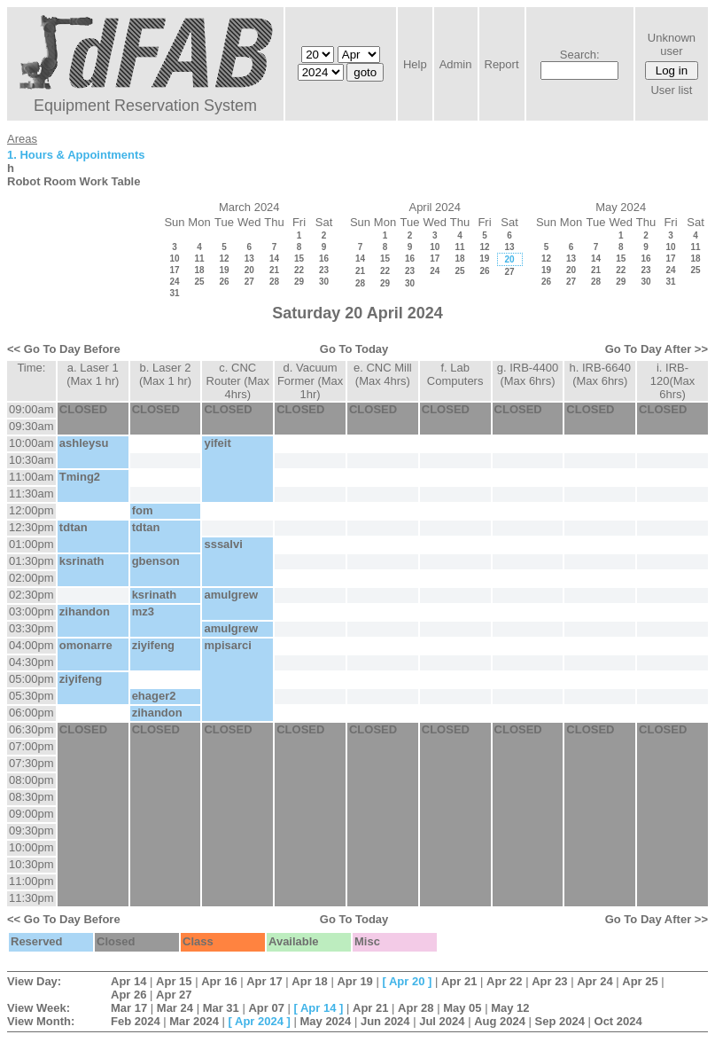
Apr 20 (406, 981)
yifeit (217, 443)
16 (324, 258)
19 (224, 270)
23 (324, 270)
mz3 (143, 611)
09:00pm (31, 813)
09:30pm (31, 830)
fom (142, 510)
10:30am (31, 459)
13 (249, 258)
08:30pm (31, 796)
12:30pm (31, 527)
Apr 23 (549, 981)
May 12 (510, 1008)
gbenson (156, 561)
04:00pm (31, 645)
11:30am (31, 493)
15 (299, 258)
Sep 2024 (560, 1021)
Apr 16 (219, 981)
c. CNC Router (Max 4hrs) (238, 381)
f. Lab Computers (455, 374)
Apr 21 (459, 981)
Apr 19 (354, 981)
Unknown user (672, 44)
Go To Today (354, 349)
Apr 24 (594, 981)
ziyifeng (153, 645)
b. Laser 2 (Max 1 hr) (165, 374)
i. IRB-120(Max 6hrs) (673, 381)
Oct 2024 (618, 1021)
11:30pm (31, 898)
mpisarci (227, 645)
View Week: (38, 1008)
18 (199, 270)
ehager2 (154, 695)
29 (299, 281)
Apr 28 (415, 1008)
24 (174, 281)
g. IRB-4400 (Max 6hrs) (527, 374)
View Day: (34, 981)
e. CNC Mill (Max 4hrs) (383, 374)
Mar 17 (129, 1008)
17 (174, 270)
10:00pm (31, 847)
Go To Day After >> (656, 349)
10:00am (31, 443)
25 (199, 281)
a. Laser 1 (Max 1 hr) (92, 374)
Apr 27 (173, 994)
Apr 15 (173, 981)
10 (174, 258)
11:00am (31, 476)
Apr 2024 (259, 1021)
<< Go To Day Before (63, 349)
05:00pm (31, 679)
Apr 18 (309, 981)
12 (224, 258)
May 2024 (325, 1021)
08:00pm (31, 780)
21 (274, 270)
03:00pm (31, 611)
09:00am (31, 409)
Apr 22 (504, 981)
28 (274, 281)
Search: (580, 54)
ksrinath (82, 561)
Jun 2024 (385, 1021)
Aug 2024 (499, 1021)
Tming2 (79, 476)
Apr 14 (128, 981)
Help (415, 64)
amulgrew (231, 594)
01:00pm (31, 544)
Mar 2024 (194, 1021)
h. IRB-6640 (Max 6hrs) (600, 374)
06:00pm (31, 712)
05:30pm (31, 695)
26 (224, 281)
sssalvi (223, 544)
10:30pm (31, 864)
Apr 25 (639, 981)
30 (324, 281)
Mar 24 (175, 1008)
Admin (455, 64)
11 (199, 258)
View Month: (40, 1021)
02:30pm (31, 594)
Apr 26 (128, 994)
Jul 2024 (441, 1021)
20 (249, 270)
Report (502, 64)
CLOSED (83, 409)
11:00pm (31, 881)
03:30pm (31, 628)
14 (274, 258)
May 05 (462, 1008)
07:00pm (31, 746)
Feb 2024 (135, 1021)
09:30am (31, 426)
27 (249, 281)
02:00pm (31, 577)
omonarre (86, 645)
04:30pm (31, 662)
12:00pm (31, 510)
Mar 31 (221, 1008)
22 (299, 270)
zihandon (84, 611)
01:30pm (31, 561)
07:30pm (31, 763)
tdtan (73, 527)
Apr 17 (264, 981)
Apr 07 (266, 1008)
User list (671, 90)
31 (174, 293)
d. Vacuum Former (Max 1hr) (310, 381)
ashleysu (84, 443)
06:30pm (31, 729)
